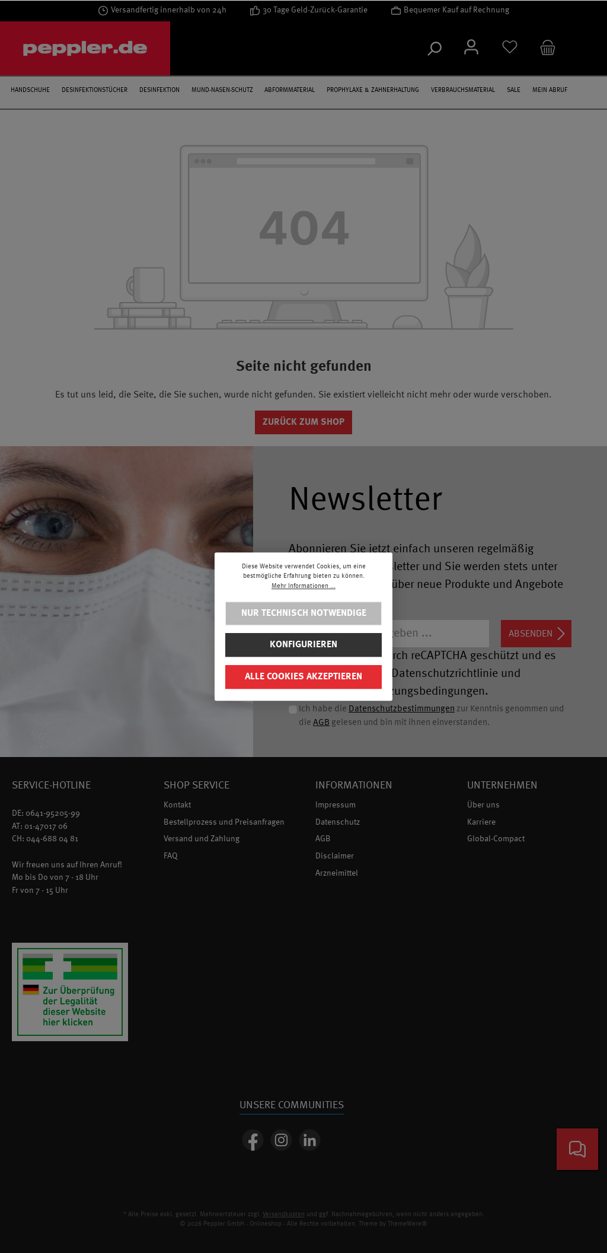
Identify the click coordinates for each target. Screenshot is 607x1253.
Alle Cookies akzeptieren (303, 677)
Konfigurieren (303, 645)
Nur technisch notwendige (303, 613)
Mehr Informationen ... (303, 586)
